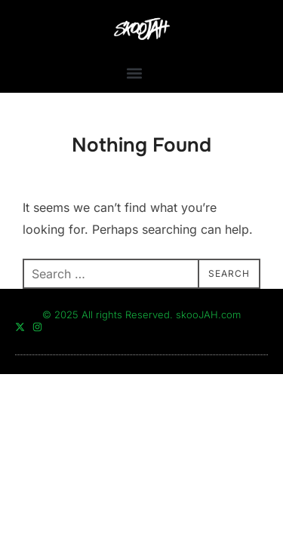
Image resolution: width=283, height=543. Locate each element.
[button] (134, 72)
